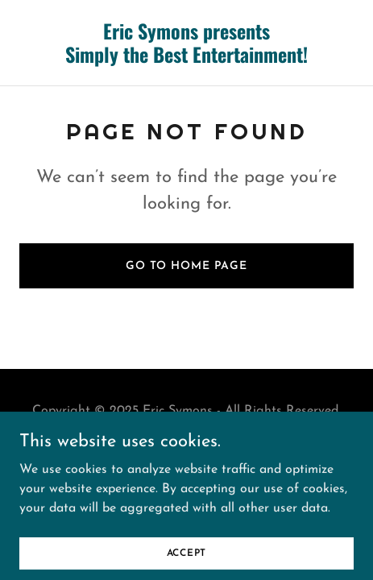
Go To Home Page (186, 266)
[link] (186, 59)
